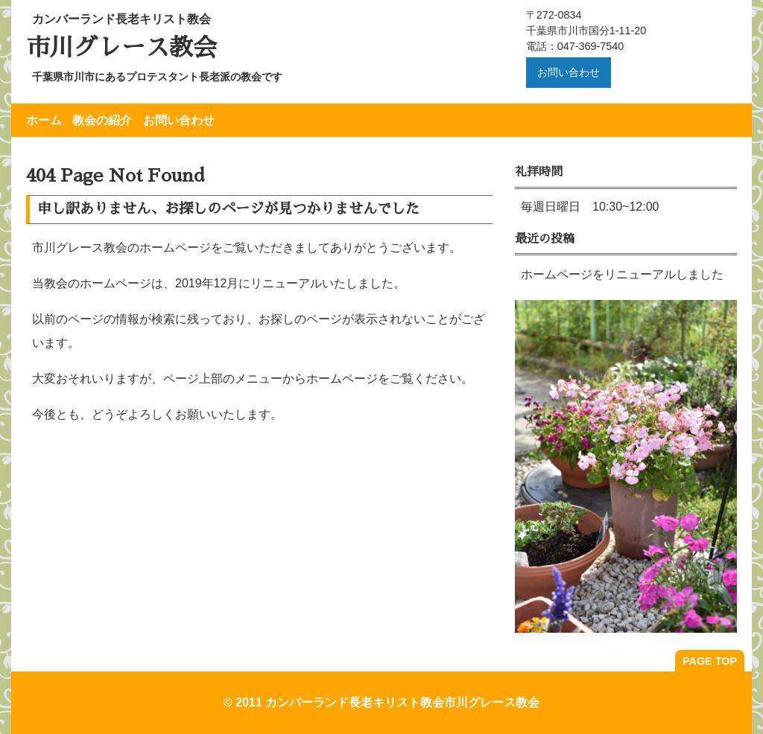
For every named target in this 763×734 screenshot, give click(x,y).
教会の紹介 (102, 120)
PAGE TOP (710, 661)
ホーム (44, 120)
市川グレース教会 (121, 48)
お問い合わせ (568, 72)
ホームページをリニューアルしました (622, 274)
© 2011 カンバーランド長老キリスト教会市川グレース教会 (381, 702)
